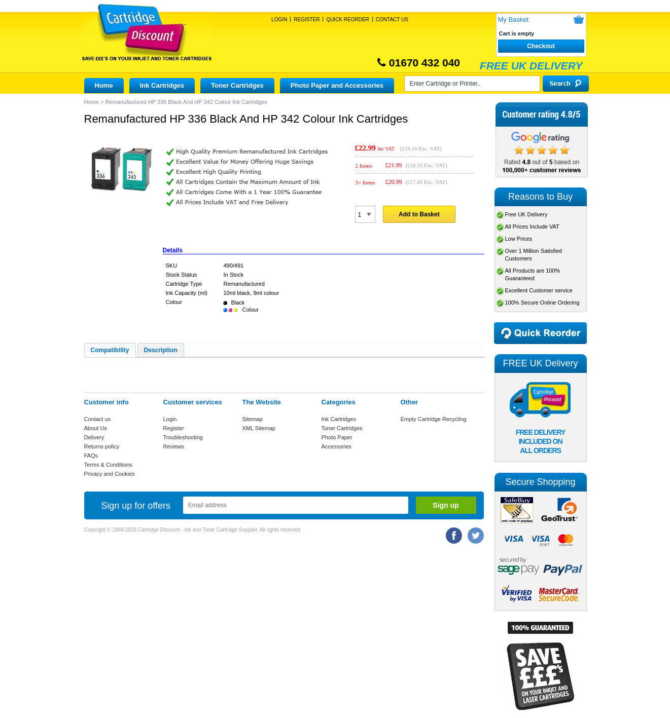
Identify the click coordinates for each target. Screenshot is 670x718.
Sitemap (252, 419)
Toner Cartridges (237, 85)
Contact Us (392, 19)
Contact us (97, 419)
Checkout (541, 46)
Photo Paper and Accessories (337, 85)
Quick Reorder (347, 19)
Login (279, 19)
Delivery (94, 437)
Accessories (336, 446)
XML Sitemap (259, 428)
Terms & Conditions (108, 465)
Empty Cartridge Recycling (434, 419)
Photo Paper (337, 437)
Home (104, 85)
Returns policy (102, 446)
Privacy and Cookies (109, 474)
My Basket (513, 19)
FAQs (91, 455)
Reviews (174, 446)
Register (307, 19)
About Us (95, 428)
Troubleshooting (183, 437)
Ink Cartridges (162, 85)
